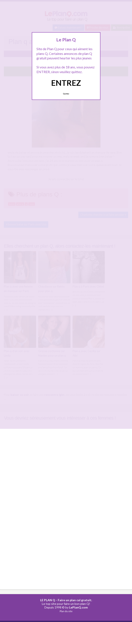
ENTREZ (66, 82)
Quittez (66, 94)
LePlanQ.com (78, 607)
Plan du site (66, 610)
